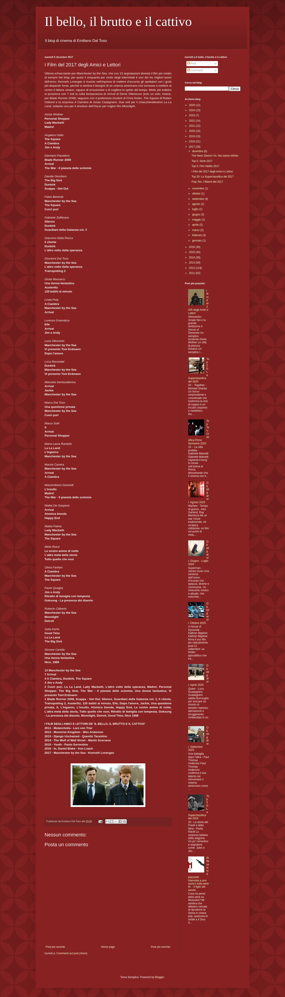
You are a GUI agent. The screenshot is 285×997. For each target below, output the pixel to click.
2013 (192, 262)
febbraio (197, 235)
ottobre (196, 193)
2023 (192, 115)
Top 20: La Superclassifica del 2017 (212, 176)
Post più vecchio (160, 946)
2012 (192, 268)
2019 (192, 136)
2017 (192, 146)
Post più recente (55, 946)
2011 (192, 273)
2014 (192, 257)
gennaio (197, 240)
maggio (197, 219)
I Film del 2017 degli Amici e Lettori (212, 171)
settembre (198, 198)
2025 (192, 105)
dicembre (198, 151)
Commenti (195, 70)
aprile (196, 224)
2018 (192, 141)
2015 (192, 252)
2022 (192, 120)
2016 (192, 247)
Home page (108, 946)
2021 (192, 125)
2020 (192, 131)
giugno (196, 214)
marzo (196, 230)
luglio (195, 209)
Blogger (159, 977)
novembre (198, 188)
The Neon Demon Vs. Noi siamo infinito (214, 155)
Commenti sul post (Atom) (71, 953)
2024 (192, 110)
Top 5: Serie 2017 (201, 161)
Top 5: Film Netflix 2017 (205, 166)
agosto (196, 204)
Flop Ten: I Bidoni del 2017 (207, 181)
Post (191, 63)
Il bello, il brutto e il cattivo (118, 21)
